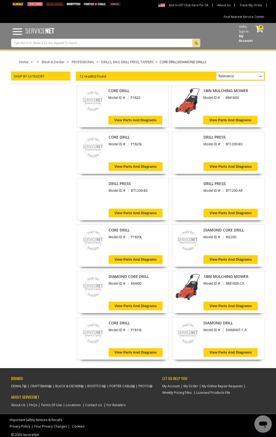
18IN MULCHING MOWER (225, 90)
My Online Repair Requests (222, 386)
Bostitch (95, 386)
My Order (191, 386)
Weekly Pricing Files (177, 392)
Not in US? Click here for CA (188, 5)
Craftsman (39, 386)
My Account (171, 386)
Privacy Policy (20, 426)
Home (24, 62)
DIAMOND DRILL (218, 322)
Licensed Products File (213, 392)
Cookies (78, 426)
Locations (73, 405)
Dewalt (17, 386)
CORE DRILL (118, 90)
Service (39, 30)
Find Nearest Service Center (244, 17)
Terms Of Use (51, 405)
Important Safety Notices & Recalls (36, 420)
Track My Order (251, 5)
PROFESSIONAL (83, 62)
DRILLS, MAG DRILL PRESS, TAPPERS (127, 62)
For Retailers (116, 405)
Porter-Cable (120, 386)
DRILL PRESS (214, 137)
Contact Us (93, 405)
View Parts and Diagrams (135, 120)
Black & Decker (53, 62)
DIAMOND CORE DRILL (223, 230)
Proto (144, 386)
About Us (224, 5)
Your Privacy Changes (50, 426)
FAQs (33, 405)
